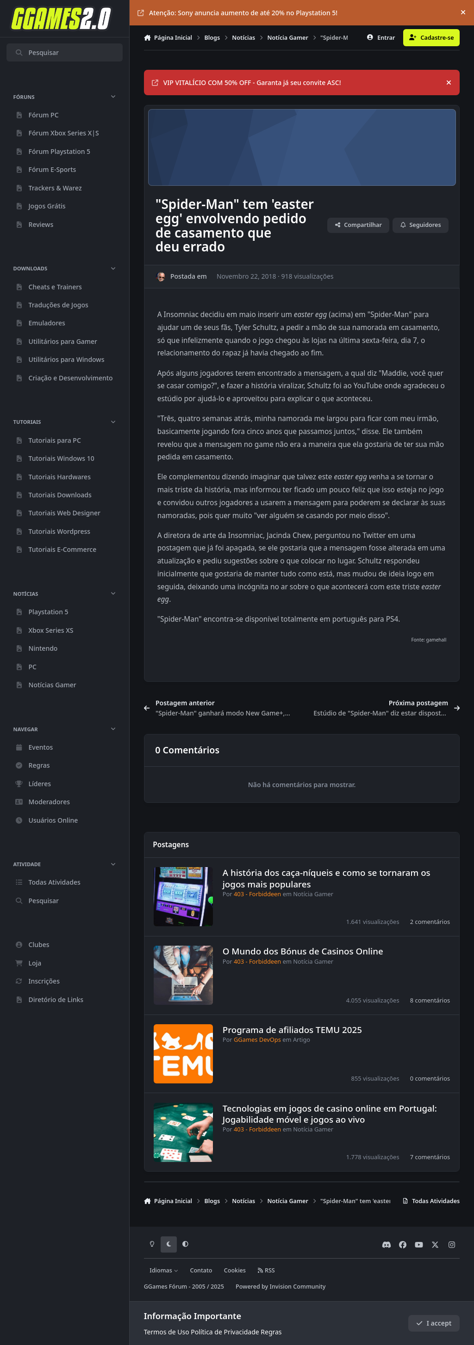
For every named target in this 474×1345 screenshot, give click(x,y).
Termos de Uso (166, 1331)
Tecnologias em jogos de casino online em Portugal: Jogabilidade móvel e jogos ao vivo (329, 1113)
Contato (201, 1270)
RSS (266, 1270)
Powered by (280, 1286)
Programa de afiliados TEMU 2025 (292, 1029)
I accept (433, 1323)
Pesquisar (37, 52)
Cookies (235, 1270)
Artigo (301, 1040)
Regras (271, 1331)
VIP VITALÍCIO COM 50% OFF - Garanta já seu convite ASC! (246, 82)
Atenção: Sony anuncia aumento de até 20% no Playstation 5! (237, 12)
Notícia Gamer (313, 894)
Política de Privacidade (225, 1331)
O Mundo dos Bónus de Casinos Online (302, 951)
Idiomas (164, 1270)
